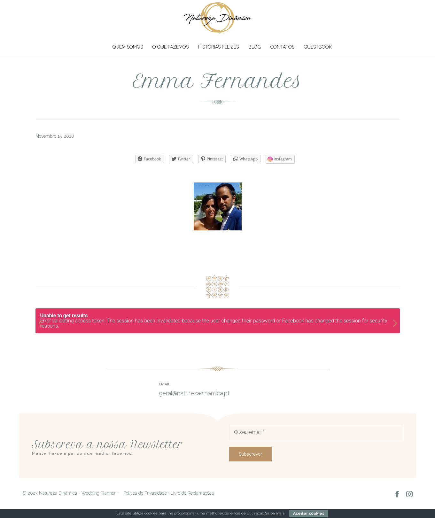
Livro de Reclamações (192, 493)
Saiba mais (274, 513)
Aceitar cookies (308, 513)
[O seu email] (316, 432)
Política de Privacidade (145, 493)
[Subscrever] (250, 454)
